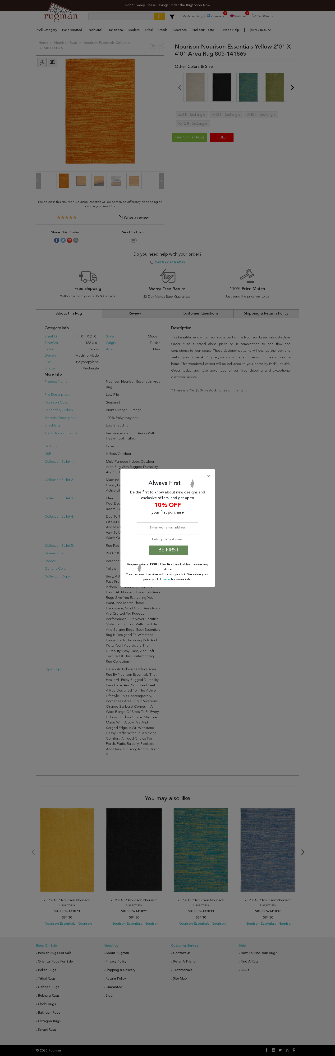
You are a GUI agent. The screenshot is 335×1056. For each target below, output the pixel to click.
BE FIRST (168, 550)
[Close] (168, 476)
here (167, 579)
